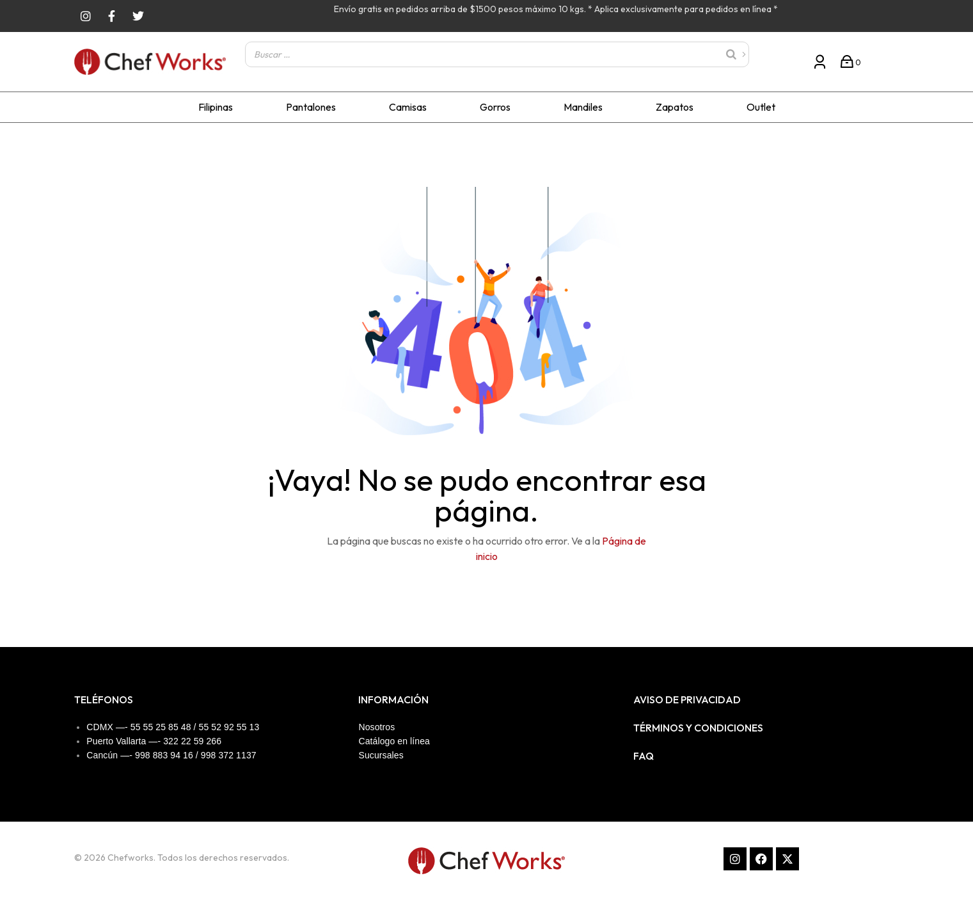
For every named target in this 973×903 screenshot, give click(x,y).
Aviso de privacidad (687, 699)
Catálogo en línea (393, 741)
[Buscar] (735, 54)
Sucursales (380, 755)
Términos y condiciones (698, 727)
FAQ (643, 755)
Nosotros (376, 727)
